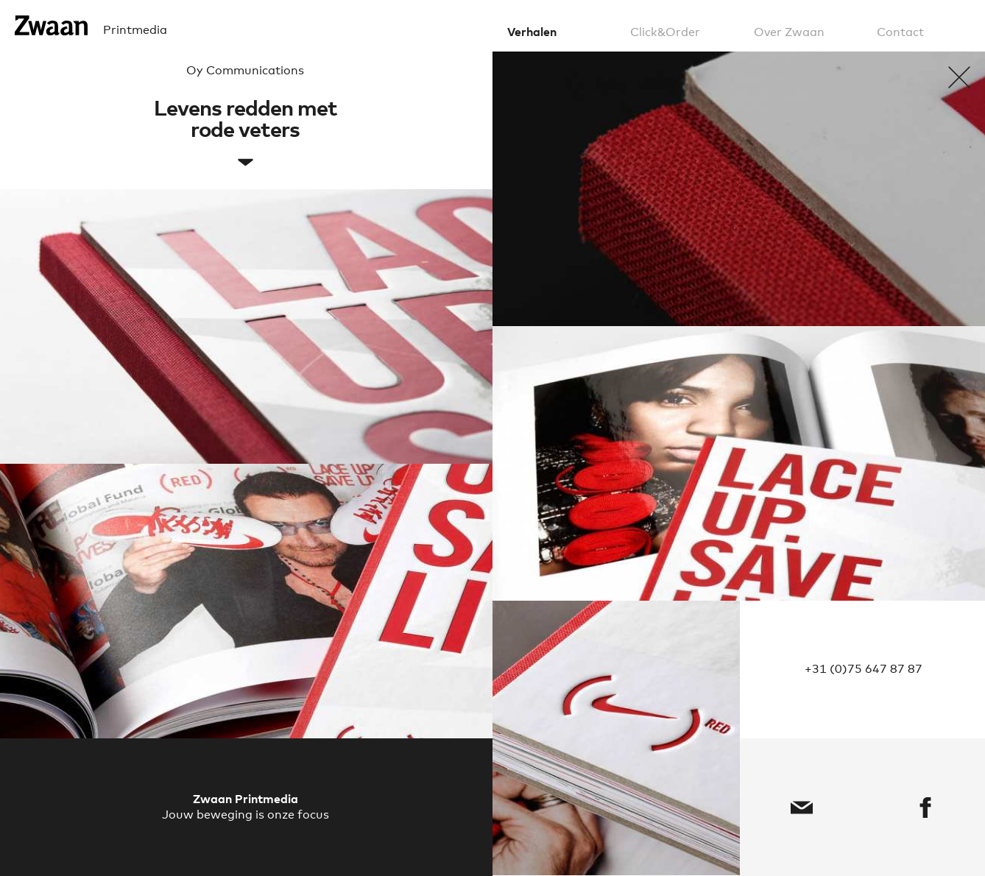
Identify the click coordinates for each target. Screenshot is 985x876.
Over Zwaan (789, 32)
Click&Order (665, 32)
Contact (900, 32)
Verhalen (532, 32)
